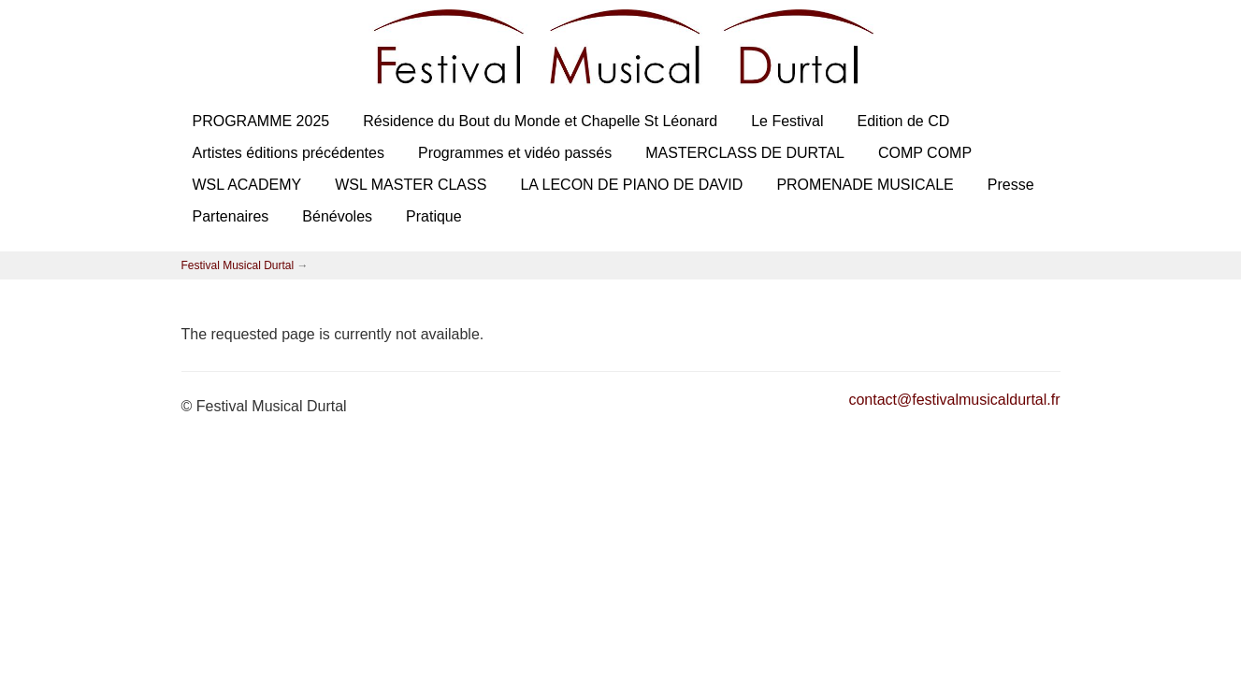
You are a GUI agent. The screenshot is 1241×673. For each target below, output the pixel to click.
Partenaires (231, 216)
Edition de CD (904, 121)
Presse (1011, 185)
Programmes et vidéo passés (515, 153)
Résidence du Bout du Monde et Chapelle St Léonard (540, 121)
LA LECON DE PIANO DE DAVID (631, 185)
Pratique (434, 216)
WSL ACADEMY (247, 185)
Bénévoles (337, 216)
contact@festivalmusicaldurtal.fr (954, 400)
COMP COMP (925, 153)
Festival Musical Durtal (238, 265)
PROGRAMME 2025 (261, 121)
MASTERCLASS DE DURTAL (744, 153)
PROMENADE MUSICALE (864, 185)
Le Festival (787, 121)
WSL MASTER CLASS (410, 185)
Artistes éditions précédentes (288, 153)
